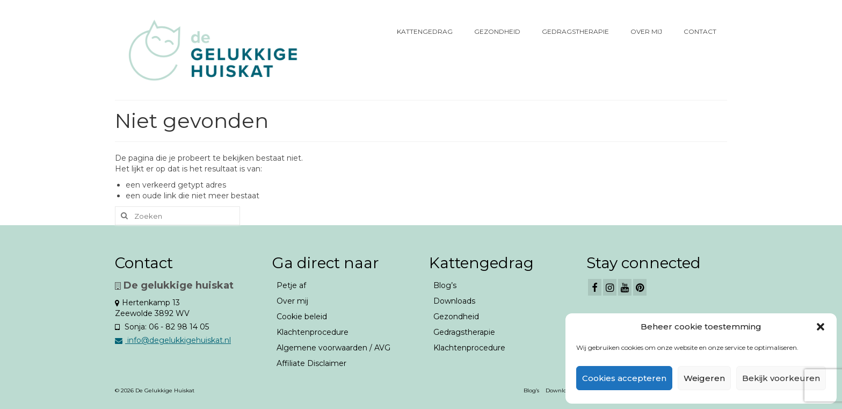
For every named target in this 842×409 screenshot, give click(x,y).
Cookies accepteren (624, 378)
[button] (820, 326)
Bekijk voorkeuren (781, 378)
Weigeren (704, 378)
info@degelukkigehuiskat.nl (173, 340)
